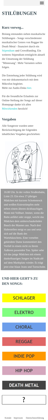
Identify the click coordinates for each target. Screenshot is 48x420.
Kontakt (8, 418)
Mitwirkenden (9, 108)
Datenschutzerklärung (35, 418)
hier (29, 87)
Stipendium (8, 50)
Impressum (18, 418)
